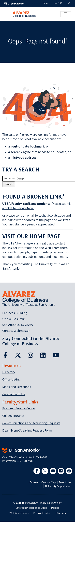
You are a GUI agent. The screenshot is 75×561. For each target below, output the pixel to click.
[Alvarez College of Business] (24, 14)
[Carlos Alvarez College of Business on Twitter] (18, 356)
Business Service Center (18, 408)
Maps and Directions (16, 387)
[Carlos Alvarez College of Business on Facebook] (6, 356)
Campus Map (48, 482)
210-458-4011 (25, 460)
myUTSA (58, 3)
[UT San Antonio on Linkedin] (61, 471)
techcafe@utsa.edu (52, 215)
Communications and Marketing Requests (31, 423)
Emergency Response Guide (31, 507)
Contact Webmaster (16, 331)
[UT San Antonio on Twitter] (45, 471)
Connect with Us (13, 394)
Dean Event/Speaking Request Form (27, 430)
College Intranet (13, 416)
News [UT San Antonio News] (45, 3)
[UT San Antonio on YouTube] (53, 471)
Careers (34, 482)
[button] (69, 3)
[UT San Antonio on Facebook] (36, 471)
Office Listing (11, 379)
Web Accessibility (19, 513)
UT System (60, 513)
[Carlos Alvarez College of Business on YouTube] (56, 356)
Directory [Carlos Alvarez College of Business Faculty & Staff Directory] (8, 372)
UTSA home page (20, 243)
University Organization (58, 486)
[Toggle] (65, 14)
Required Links (41, 513)
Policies (55, 507)
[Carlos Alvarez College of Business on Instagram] (31, 356)
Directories (65, 482)
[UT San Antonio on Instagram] (69, 471)
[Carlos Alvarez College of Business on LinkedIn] (43, 356)
